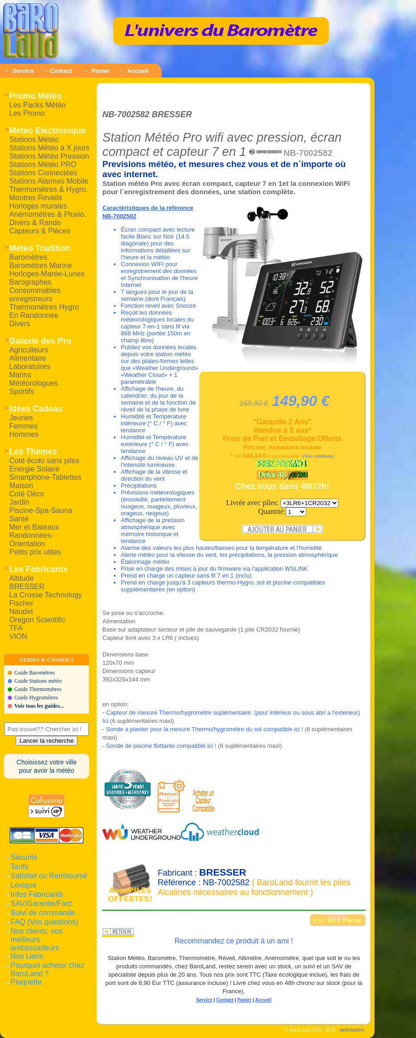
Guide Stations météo (38, 681)
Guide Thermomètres (37, 689)
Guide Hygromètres (36, 697)
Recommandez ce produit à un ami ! (234, 941)
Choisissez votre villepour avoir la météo (47, 766)
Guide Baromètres (34, 672)
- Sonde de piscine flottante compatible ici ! (159, 745)
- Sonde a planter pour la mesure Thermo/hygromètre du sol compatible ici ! (202, 729)
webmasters (352, 1029)
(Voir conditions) (318, 456)
